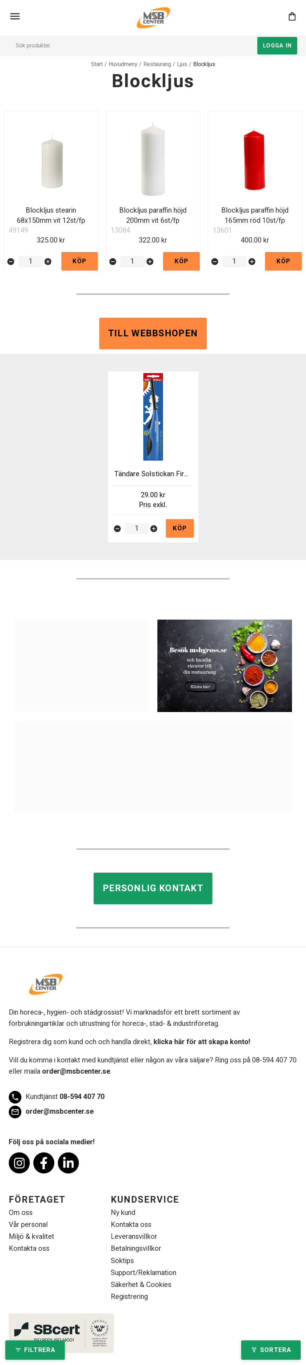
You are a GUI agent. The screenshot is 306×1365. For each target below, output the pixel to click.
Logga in (277, 45)
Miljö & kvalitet (31, 1236)
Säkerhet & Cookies (141, 1285)
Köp (79, 261)
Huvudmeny (123, 64)
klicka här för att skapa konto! (202, 1042)
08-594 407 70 (56, 1097)
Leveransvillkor (134, 1236)
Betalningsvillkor (136, 1248)
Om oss (21, 1213)
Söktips (122, 1261)
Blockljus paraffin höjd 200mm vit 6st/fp (152, 215)
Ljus (182, 64)
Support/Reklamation (143, 1273)
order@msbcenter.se (76, 1071)
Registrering (129, 1297)
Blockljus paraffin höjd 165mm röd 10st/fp (254, 215)
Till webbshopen (153, 333)
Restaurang (157, 64)
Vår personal (28, 1225)
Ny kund (123, 1213)
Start (97, 64)
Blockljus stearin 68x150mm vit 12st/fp (51, 215)
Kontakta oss (29, 1248)
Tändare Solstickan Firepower (161, 474)
